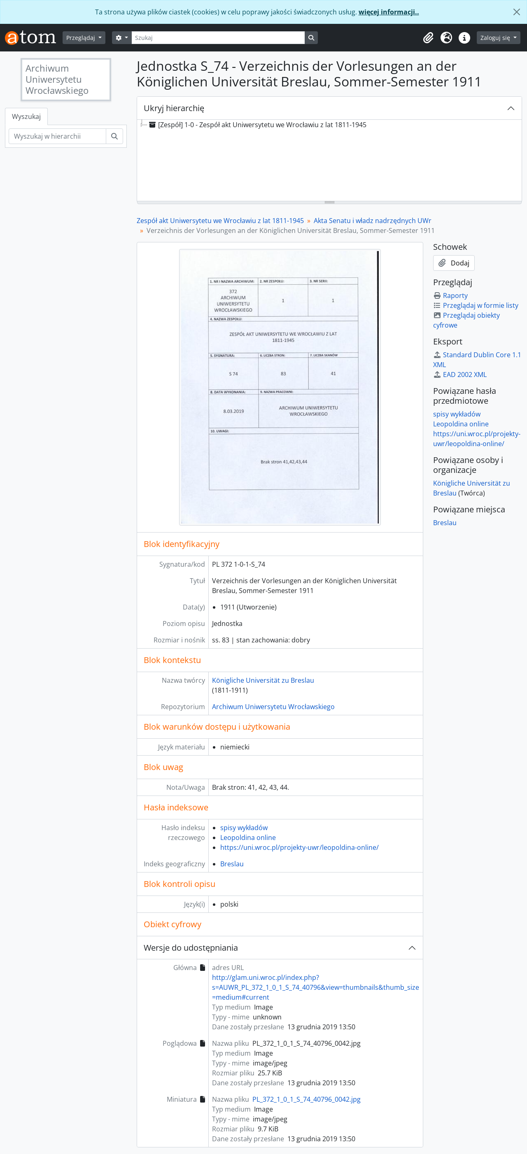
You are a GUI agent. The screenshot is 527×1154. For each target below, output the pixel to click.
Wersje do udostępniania (191, 947)
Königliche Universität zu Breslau (263, 680)
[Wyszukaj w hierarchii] (57, 136)
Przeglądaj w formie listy (475, 305)
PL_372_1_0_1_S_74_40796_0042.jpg (306, 1099)
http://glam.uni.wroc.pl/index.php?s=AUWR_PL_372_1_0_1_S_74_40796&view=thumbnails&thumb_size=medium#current (315, 987)
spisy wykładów (244, 827)
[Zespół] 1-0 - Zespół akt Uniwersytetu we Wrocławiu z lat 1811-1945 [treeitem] (256, 125)
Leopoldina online (248, 837)
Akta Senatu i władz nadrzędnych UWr (372, 220)
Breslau (232, 863)
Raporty (450, 295)
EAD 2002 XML (460, 374)
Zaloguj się (496, 38)
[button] (428, 38)
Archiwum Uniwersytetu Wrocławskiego (273, 706)
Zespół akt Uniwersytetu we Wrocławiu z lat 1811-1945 (220, 220)
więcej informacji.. (389, 11)
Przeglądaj (81, 38)
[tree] (329, 161)
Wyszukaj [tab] (26, 116)
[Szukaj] (218, 37)
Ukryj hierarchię (174, 108)
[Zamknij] (517, 11)
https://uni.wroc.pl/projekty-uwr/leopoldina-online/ (299, 847)
